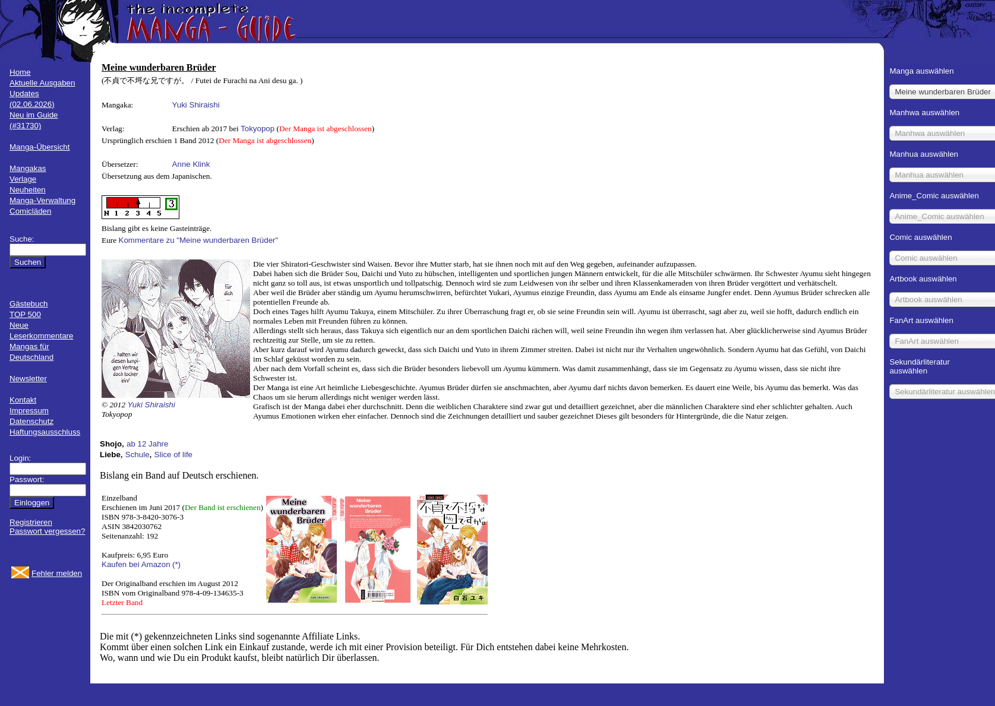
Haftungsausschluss (45, 432)
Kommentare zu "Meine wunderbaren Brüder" (199, 240)
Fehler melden (56, 573)
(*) (176, 564)
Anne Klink (191, 164)
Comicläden (30, 211)
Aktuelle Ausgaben (42, 82)
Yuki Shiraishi (196, 104)
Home (20, 72)
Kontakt (23, 399)
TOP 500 (25, 314)
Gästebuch (29, 303)
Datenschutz (31, 421)
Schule (137, 454)
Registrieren (31, 522)
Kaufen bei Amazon (136, 564)
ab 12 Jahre (147, 443)
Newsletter (28, 378)
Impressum (29, 410)
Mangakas (28, 168)
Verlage (23, 179)
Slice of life (173, 454)
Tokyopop (257, 128)
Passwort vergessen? (47, 531)
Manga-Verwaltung (42, 200)
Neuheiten (28, 189)
